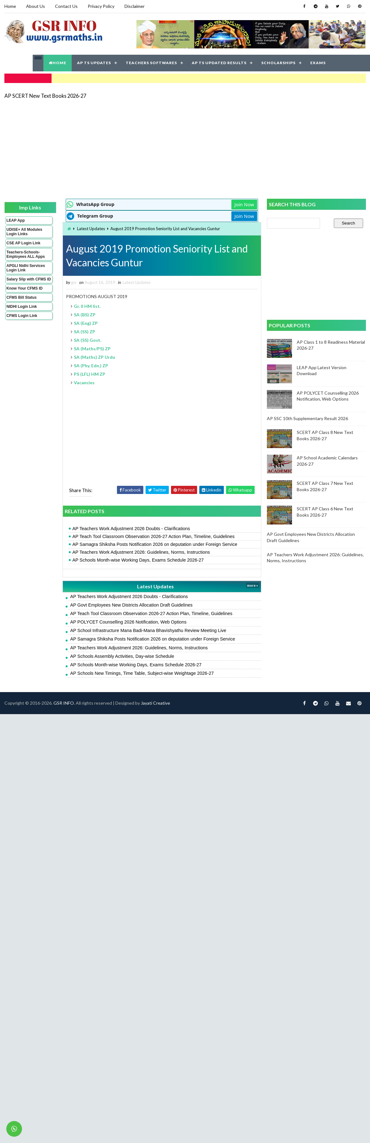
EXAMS (318, 62)
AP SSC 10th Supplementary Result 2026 (307, 418)
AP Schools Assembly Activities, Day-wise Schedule (122, 656)
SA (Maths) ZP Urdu (94, 357)
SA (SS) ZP (84, 331)
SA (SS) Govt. (87, 340)
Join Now (244, 204)
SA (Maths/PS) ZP (92, 348)
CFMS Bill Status (22, 297)
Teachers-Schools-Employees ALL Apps (26, 254)
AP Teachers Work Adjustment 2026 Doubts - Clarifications (131, 528)
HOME (57, 62)
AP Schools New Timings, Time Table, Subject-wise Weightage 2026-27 (142, 673)
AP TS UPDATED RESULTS (219, 62)
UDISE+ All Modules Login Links (24, 231)
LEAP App (16, 220)
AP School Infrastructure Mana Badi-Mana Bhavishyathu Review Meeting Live (148, 630)
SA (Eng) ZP (86, 323)
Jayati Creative (155, 703)
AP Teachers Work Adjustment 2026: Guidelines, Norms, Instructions (141, 552)
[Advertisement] (158, 148)
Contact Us (66, 6)
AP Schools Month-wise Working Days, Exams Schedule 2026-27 (138, 560)
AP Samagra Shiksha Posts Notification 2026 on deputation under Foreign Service (154, 544)
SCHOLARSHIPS (278, 62)
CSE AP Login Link (24, 243)
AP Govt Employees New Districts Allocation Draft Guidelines (131, 605)
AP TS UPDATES (94, 62)
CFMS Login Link (22, 315)
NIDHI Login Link (22, 306)
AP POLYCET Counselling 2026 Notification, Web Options (128, 621)
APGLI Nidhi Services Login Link (26, 268)
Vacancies (84, 382)
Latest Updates (91, 228)
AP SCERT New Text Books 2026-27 (45, 96)
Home (10, 6)
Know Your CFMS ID (25, 288)
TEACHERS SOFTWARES (151, 62)
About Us (35, 6)
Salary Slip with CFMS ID (29, 279)
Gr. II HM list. (87, 306)
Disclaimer (134, 6)
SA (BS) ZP (85, 314)
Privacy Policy (101, 6)
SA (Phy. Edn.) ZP (91, 365)
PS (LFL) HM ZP (89, 374)
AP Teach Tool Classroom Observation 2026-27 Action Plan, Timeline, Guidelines (153, 536)
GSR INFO (63, 703)
